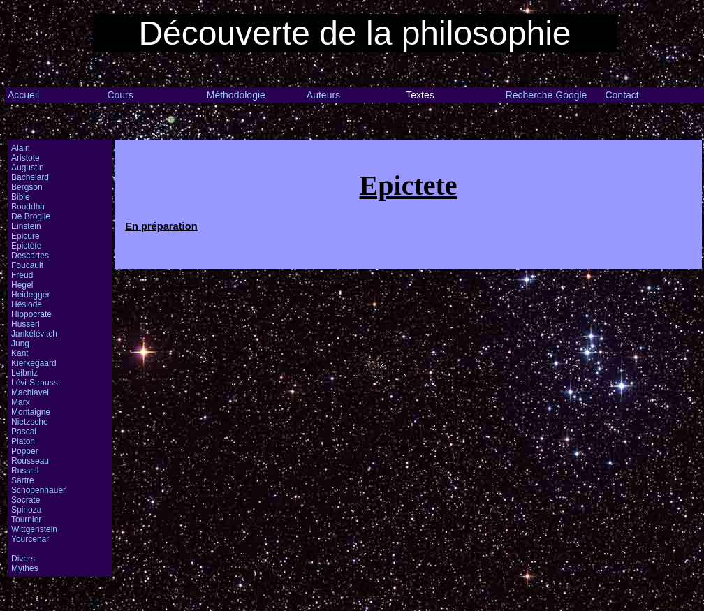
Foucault (27, 265)
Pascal (23, 431)
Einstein (26, 226)
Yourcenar (30, 539)
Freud (22, 275)
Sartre (22, 480)
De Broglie (30, 216)
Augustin (27, 167)
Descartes (30, 255)
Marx (20, 402)
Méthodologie (236, 95)
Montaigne (30, 412)
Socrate (25, 500)
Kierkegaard (34, 363)
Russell (24, 471)
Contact (621, 95)
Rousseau (30, 461)
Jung (20, 343)
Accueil (23, 95)
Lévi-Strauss (34, 383)
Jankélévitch (34, 334)
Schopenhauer (38, 490)
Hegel (22, 285)
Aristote (25, 158)
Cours (120, 95)
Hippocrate (31, 314)
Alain (20, 148)
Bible (20, 197)
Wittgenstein (34, 529)
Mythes (24, 568)
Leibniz (24, 373)
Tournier (26, 519)
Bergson (27, 187)
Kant (20, 353)
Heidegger (30, 295)
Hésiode (26, 304)
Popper (24, 451)
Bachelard (30, 177)
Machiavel (30, 392)
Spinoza (26, 510)
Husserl (25, 324)
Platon (23, 441)
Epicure (25, 236)
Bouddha (28, 207)
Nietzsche (29, 422)
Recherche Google (546, 95)
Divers (23, 559)
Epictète (26, 246)
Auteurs (323, 95)
